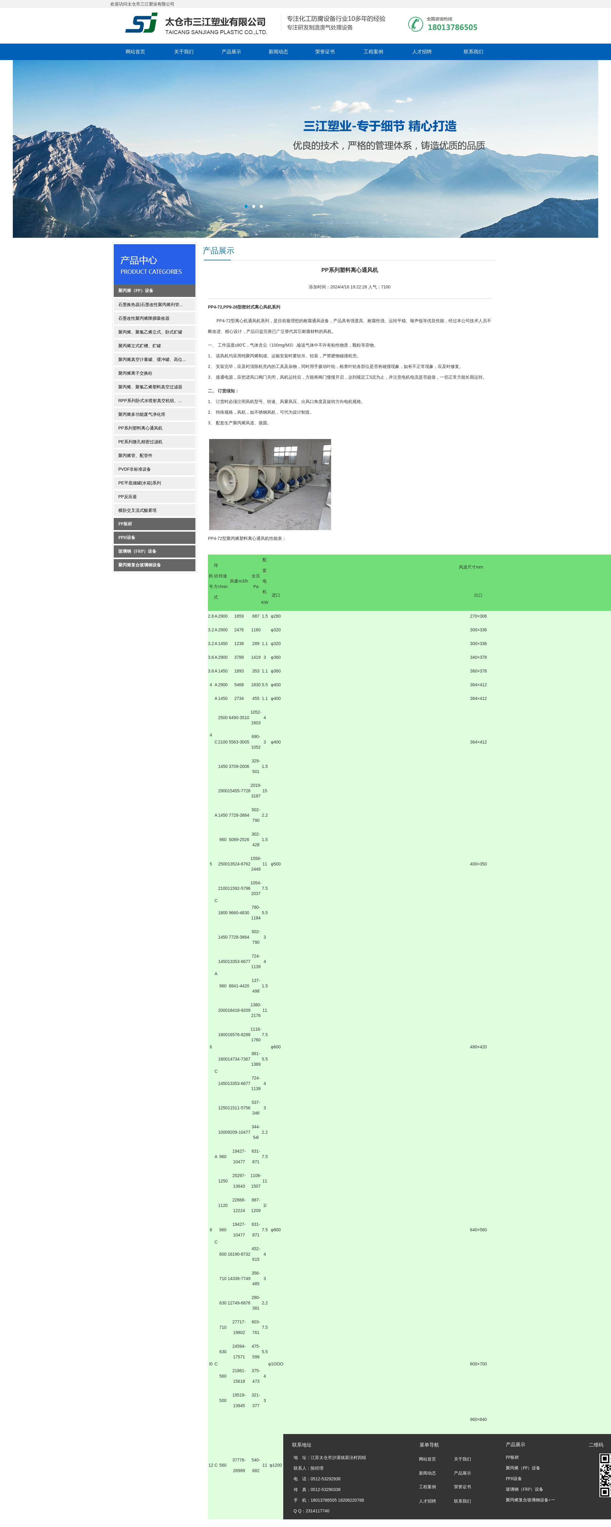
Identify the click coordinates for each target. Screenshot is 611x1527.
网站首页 (135, 51)
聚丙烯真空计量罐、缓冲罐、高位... (152, 359)
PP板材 (125, 524)
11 (253, 629)
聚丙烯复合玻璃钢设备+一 (530, 1500)
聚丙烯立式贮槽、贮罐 (139, 345)
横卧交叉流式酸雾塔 (137, 510)
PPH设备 (126, 537)
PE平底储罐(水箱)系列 (139, 482)
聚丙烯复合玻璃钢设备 (139, 565)
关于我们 (184, 51)
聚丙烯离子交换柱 (135, 373)
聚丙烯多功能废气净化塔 (141, 414)
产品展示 (231, 51)
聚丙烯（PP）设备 (135, 290)
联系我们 (473, 51)
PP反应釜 (127, 496)
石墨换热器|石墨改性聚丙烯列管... (150, 304)
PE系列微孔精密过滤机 (140, 441)
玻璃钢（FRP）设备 (137, 551)
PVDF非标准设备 (134, 469)
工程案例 (373, 51)
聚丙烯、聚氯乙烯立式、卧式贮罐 (150, 332)
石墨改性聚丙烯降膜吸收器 (144, 318)
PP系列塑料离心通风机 (140, 428)
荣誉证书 (325, 51)
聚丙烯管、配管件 (135, 455)
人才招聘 (422, 51)
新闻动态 (278, 51)
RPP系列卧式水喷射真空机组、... (150, 400)
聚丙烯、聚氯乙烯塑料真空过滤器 (150, 386)
